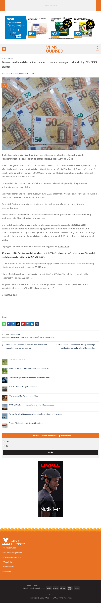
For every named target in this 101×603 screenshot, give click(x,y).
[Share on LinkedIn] (32, 324)
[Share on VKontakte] (27, 324)
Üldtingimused (9, 547)
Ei (7, 446)
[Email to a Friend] (18, 324)
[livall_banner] (50, 489)
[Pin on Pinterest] (23, 324)
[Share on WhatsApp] (4, 324)
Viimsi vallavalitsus (47, 337)
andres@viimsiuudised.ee (34, 588)
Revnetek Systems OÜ (30, 337)
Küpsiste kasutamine (12, 557)
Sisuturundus (8, 566)
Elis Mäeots (15, 337)
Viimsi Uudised (50, 49)
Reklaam (7, 571)
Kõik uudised (7, 58)
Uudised (50, 595)
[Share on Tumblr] (37, 324)
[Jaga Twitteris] (13, 324)
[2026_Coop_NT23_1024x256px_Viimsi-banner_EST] (50, 27)
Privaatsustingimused (12, 552)
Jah (7, 441)
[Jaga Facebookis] (9, 324)
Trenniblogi (8, 562)
